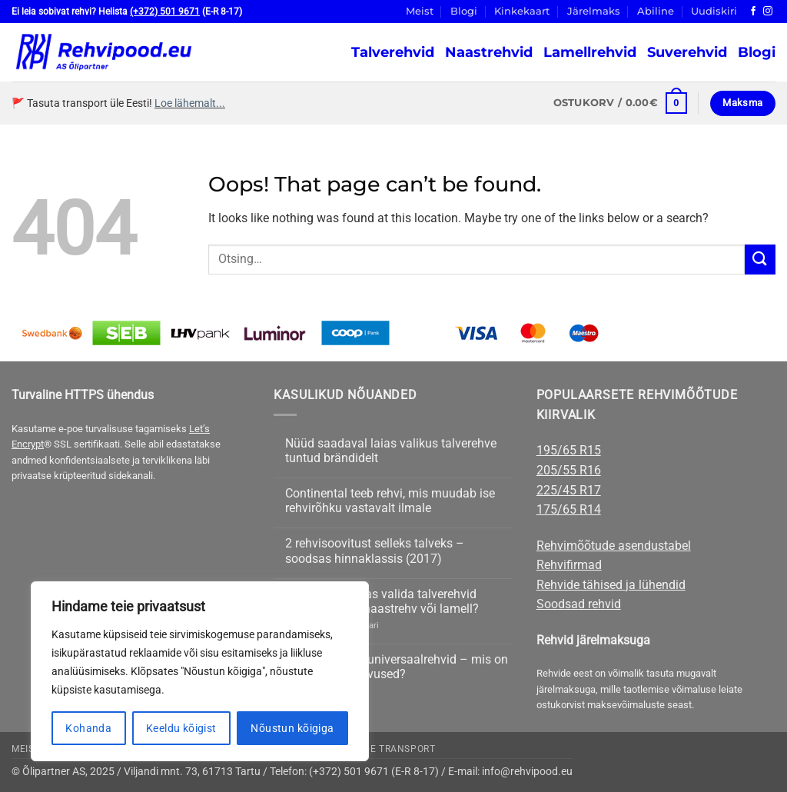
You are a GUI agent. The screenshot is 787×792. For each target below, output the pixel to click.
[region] (200, 671)
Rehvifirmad (569, 564)
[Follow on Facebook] (753, 11)
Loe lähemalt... (189, 103)
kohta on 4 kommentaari (332, 626)
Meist (419, 11)
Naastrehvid (489, 52)
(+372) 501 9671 (165, 11)
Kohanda (88, 728)
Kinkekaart (522, 11)
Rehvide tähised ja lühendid (611, 584)
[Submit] (760, 260)
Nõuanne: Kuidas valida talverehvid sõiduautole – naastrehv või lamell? (382, 601)
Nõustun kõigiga (292, 728)
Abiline (655, 11)
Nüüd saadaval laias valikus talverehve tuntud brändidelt (390, 450)
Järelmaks (593, 11)
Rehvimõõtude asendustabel (613, 545)
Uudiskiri (714, 11)
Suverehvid (687, 52)
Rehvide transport (385, 749)
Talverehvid (392, 52)
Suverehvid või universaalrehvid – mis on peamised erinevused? (396, 666)
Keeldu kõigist (181, 728)
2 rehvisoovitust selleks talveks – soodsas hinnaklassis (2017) (374, 550)
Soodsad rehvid (578, 604)
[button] (620, 103)
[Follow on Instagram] (767, 11)
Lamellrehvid (589, 52)
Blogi (463, 11)
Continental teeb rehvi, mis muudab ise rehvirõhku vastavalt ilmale (390, 500)
